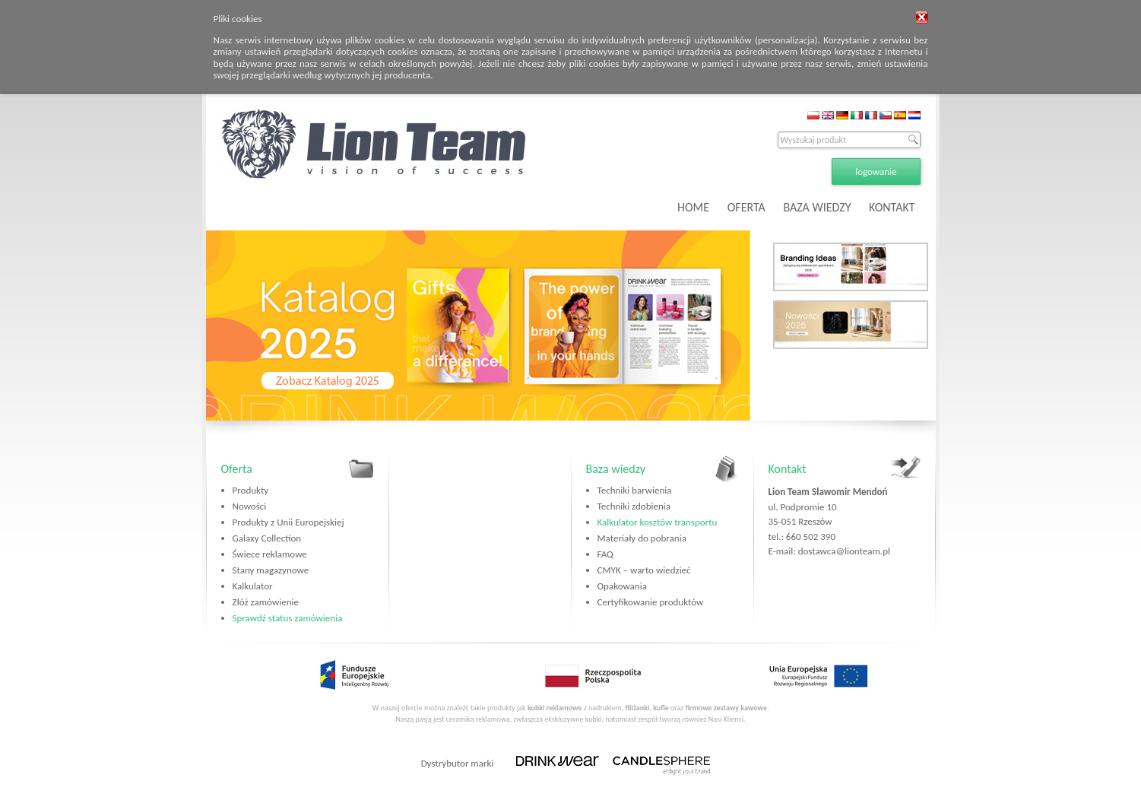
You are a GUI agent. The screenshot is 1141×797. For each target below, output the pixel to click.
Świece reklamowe (270, 554)
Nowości (250, 506)
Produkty (251, 490)
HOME (693, 207)
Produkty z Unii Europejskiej (288, 522)
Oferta (236, 469)
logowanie (875, 171)
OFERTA (746, 207)
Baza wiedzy (616, 469)
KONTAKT (891, 207)
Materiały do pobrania (641, 538)
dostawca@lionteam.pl (844, 551)
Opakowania (622, 586)
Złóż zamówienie (266, 602)
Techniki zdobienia (633, 506)
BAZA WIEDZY (817, 207)
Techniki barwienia (634, 490)
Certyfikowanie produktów (650, 602)
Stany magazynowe (271, 570)
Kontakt (788, 469)
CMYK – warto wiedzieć (644, 570)
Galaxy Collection (267, 538)
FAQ (605, 554)
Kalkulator (253, 586)
